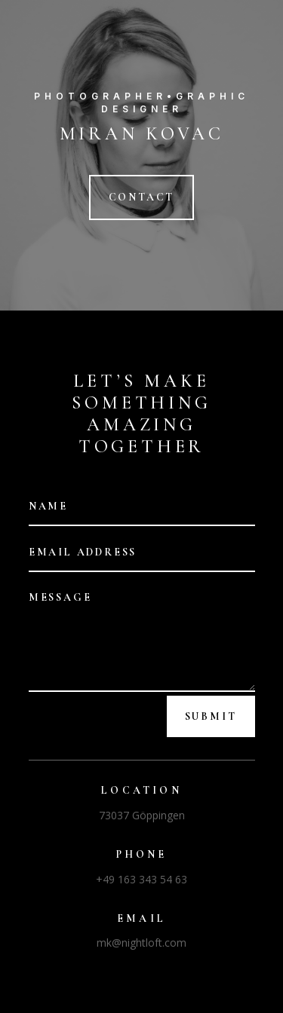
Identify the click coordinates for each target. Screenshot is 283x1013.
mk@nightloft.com (141, 942)
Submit (211, 716)
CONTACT (142, 197)
